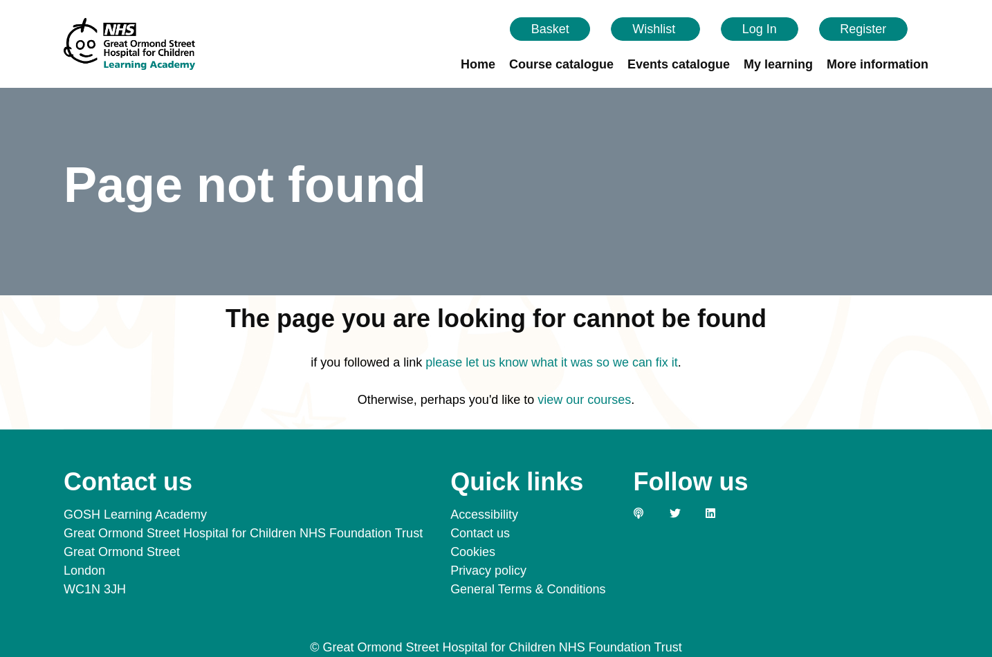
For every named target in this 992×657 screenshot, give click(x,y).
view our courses (584, 400)
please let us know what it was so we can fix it (551, 362)
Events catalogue (678, 64)
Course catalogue (561, 64)
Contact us (480, 533)
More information (877, 64)
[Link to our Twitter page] (682, 513)
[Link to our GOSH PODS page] (646, 513)
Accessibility (484, 514)
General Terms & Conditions (528, 589)
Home (478, 64)
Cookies (472, 552)
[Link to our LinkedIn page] (718, 513)
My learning (778, 64)
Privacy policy (488, 570)
